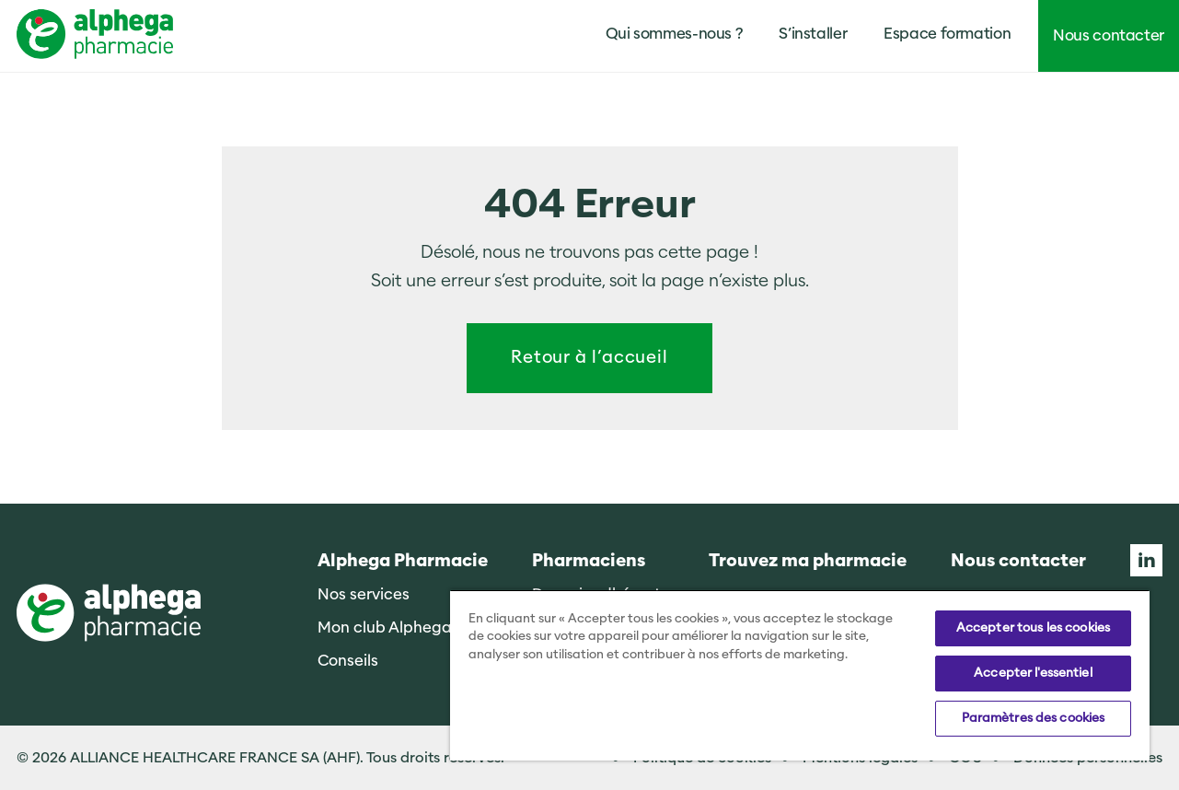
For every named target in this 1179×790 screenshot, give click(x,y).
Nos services (364, 594)
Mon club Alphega (385, 627)
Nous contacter (1108, 35)
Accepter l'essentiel (1033, 673)
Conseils (348, 660)
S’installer (813, 33)
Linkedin (1146, 560)
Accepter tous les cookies (1033, 628)
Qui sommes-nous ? (674, 33)
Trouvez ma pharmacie (808, 561)
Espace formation (947, 33)
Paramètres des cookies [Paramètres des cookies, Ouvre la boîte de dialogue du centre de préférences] (1033, 718)
